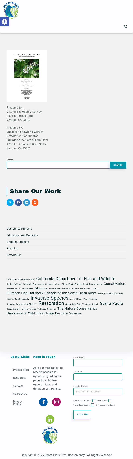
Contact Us (20, 393)
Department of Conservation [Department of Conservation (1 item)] (20, 289)
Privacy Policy (18, 403)
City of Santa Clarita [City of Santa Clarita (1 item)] (71, 284)
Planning (12, 248)
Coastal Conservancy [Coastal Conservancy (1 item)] (92, 284)
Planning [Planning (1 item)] (93, 299)
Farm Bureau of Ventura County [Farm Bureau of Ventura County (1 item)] (64, 289)
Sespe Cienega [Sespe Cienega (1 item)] (29, 309)
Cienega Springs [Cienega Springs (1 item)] (53, 284)
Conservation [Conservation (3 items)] (114, 284)
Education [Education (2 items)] (41, 288)
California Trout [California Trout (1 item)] (14, 284)
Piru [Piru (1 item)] (85, 299)
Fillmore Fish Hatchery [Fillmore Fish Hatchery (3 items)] (25, 293)
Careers (18, 385)
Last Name (78, 372)
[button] (4, 21)
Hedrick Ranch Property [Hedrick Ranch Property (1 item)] (18, 299)
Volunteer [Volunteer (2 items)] (75, 313)
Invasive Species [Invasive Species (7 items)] (49, 298)
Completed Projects (19, 228)
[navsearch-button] (125, 26)
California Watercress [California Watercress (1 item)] (33, 284)
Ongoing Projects (18, 242)
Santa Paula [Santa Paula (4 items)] (111, 304)
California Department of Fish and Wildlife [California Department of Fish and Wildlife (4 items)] (75, 279)
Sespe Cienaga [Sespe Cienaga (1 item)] (14, 309)
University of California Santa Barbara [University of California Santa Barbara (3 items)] (37, 313)
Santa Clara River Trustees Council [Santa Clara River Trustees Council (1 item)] (82, 304)
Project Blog (21, 369)
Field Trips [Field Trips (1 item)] (85, 289)
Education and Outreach (22, 235)
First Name (78, 357)
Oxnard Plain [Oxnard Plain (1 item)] (76, 299)
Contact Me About (82, 401)
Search (10, 160)
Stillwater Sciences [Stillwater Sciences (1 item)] (46, 309)
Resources (19, 377)
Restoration (14, 255)
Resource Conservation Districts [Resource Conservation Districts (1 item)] (22, 304)
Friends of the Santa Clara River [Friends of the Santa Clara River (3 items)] (70, 293)
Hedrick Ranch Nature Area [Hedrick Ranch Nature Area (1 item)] (110, 293)
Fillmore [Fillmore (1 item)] (96, 289)
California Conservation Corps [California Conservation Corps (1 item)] (21, 279)
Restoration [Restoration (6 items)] (51, 303)
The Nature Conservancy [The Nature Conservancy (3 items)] (77, 308)
